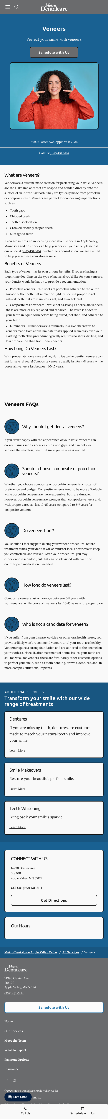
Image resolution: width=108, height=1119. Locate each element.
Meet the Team (15, 1040)
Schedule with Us (54, 52)
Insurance (11, 1069)
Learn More (17, 750)
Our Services (13, 1031)
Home (8, 1021)
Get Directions (54, 900)
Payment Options (16, 1059)
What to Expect (15, 1050)
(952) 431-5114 (59, 153)
